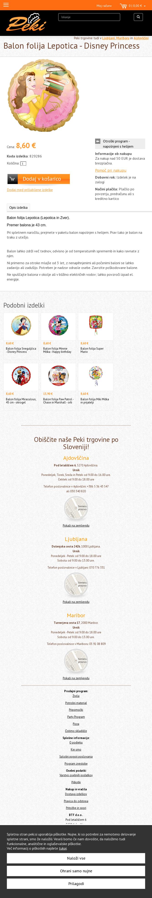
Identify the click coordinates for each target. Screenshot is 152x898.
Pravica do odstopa (76, 801)
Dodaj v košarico (42, 178)
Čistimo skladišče (76, 731)
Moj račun (104, 6)
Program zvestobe (76, 764)
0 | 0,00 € (133, 6)
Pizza (76, 724)
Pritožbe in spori (76, 808)
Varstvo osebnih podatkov (76, 775)
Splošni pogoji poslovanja (76, 757)
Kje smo (76, 749)
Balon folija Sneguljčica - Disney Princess (21, 350)
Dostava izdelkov (76, 794)
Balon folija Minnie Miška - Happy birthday (57, 350)
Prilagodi (76, 883)
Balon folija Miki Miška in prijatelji (95, 400)
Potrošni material (76, 703)
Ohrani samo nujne (76, 870)
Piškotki (76, 782)
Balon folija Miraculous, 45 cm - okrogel (21, 400)
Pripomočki (76, 710)
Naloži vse (76, 858)
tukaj (63, 848)
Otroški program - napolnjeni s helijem (118, 144)
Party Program (76, 717)
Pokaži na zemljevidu (76, 525)
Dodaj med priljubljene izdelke (30, 189)
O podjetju (76, 742)
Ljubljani (108, 38)
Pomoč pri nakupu (110, 170)
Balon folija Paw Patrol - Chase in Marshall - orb (58, 400)
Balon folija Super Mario (92, 350)
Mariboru (122, 38)
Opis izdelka (18, 207)
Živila (76, 696)
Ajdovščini (141, 38)
